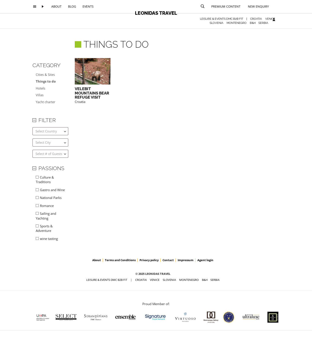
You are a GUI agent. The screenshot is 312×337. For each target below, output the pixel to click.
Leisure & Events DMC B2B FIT (221, 18)
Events (88, 6)
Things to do (46, 81)
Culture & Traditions (45, 179)
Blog (72, 6)
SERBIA (263, 22)
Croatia (80, 101)
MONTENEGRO (237, 22)
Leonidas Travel (156, 13)
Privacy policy (149, 260)
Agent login (205, 260)
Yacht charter (45, 102)
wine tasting (49, 238)
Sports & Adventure (44, 228)
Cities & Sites (45, 74)
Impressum (185, 260)
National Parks (51, 197)
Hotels (40, 88)
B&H (253, 22)
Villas (40, 95)
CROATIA (256, 18)
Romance (47, 206)
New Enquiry (258, 6)
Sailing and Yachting (46, 215)
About (56, 6)
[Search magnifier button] (203, 6)
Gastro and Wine (52, 190)
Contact (168, 260)
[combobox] (50, 131)
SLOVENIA (216, 22)
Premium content (225, 6)
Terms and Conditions (120, 260)
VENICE (270, 18)
